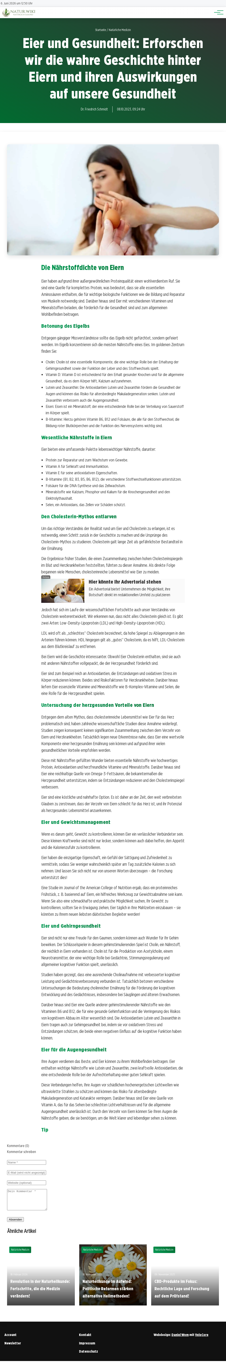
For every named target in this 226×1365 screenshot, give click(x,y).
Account (10, 1339)
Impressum (87, 1347)
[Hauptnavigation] (217, 12)
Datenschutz (88, 1355)
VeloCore (201, 1339)
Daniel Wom (180, 1339)
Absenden (15, 1223)
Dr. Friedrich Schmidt (94, 109)
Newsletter (12, 1347)
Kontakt (85, 1339)
